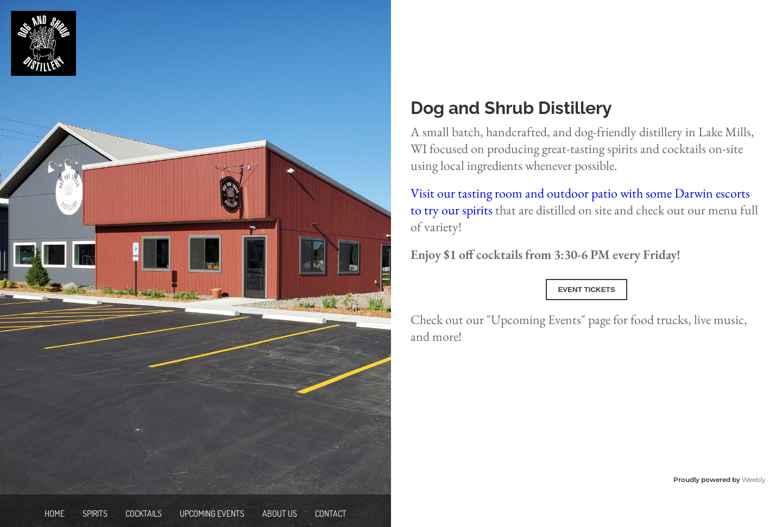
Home (55, 513)
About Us (279, 513)
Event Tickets (586, 289)
